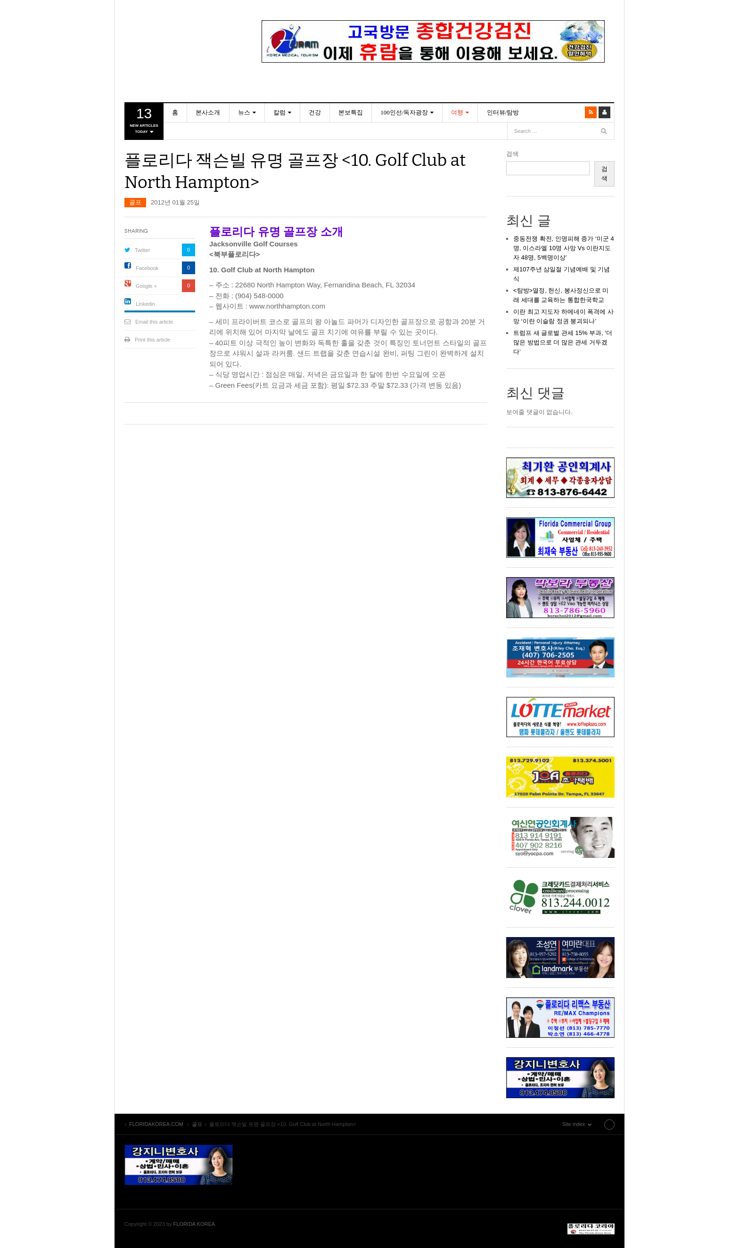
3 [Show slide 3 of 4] (439, 78)
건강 (314, 112)
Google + (146, 286)
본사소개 (208, 112)
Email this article (154, 322)
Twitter (142, 250)
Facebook (147, 268)
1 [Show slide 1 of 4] (415, 78)
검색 (512, 153)
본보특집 (350, 112)
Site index (590, 1124)
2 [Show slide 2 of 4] (427, 78)
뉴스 (244, 112)
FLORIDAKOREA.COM (178, 30)
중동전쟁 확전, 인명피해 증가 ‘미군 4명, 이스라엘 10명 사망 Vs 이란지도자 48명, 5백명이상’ (563, 248)
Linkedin (145, 304)
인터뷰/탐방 (502, 112)
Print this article (152, 340)
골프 (135, 202)
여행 (457, 112)
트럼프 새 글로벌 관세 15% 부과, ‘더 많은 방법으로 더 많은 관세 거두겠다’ (562, 342)
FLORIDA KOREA (194, 1224)
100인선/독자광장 (403, 112)
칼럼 (279, 112)
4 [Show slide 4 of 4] (451, 78)
